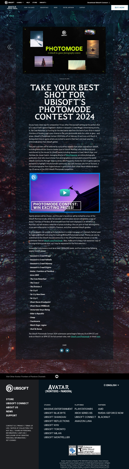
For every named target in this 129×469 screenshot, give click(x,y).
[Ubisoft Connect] (20, 403)
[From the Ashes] (29, 7)
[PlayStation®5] (85, 409)
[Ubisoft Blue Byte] (58, 413)
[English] (111, 386)
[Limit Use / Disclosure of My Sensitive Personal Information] (17, 435)
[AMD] (110, 409)
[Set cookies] (11, 440)
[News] (55, 7)
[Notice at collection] (20, 428)
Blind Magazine (71, 155)
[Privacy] (21, 426)
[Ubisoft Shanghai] (58, 417)
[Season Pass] (44, 7)
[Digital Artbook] (68, 7)
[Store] (20, 399)
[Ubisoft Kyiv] (58, 425)
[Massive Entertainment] (58, 409)
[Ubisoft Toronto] (58, 429)
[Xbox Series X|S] (85, 413)
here (98, 336)
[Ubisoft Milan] (58, 433)
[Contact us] (11, 426)
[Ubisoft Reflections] (58, 421)
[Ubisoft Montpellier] (58, 437)
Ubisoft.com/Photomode (53, 241)
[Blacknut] (110, 417)
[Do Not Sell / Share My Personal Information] (19, 430)
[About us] (20, 407)
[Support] (82, 7)
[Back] (10, 16)
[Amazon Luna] (85, 421)
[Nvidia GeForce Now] (110, 413)
